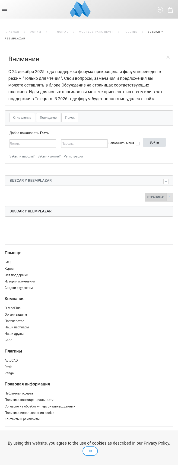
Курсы (9, 268)
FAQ (7, 262)
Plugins (130, 31)
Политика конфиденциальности (29, 400)
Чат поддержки (16, 275)
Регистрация (73, 156)
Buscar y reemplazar (31, 180)
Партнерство (14, 321)
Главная (12, 31)
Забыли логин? (49, 156)
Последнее (48, 117)
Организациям (16, 314)
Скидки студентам (19, 288)
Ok (90, 451)
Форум (35, 31)
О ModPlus (12, 308)
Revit (8, 367)
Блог (8, 340)
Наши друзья (15, 334)
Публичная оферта (19, 393)
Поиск (70, 117)
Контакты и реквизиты (22, 419)
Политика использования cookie (29, 413)
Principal (60, 31)
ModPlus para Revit (96, 31)
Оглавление (22, 117)
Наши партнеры (17, 327)
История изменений (20, 281)
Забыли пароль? (22, 156)
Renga (9, 373)
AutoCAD (11, 360)
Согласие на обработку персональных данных (40, 406)
